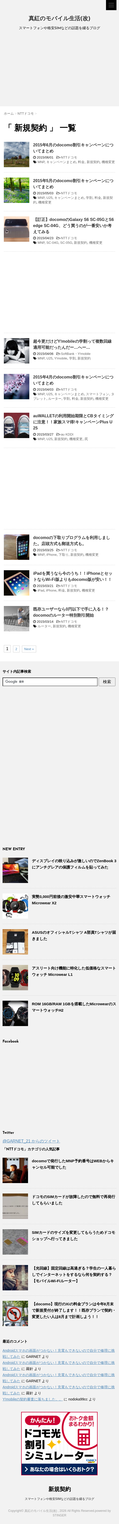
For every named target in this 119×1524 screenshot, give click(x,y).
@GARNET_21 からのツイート (31, 1141)
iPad (41, 590)
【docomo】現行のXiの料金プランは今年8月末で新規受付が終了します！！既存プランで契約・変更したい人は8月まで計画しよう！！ (74, 1310)
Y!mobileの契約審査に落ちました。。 (33, 1399)
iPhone (51, 555)
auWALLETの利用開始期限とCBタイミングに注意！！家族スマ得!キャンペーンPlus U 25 (73, 422)
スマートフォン (97, 394)
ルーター (54, 399)
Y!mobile (60, 358)
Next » (29, 649)
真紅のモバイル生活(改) (59, 19)
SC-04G (52, 243)
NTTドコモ (69, 157)
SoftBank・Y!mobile (75, 354)
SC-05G (66, 243)
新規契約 (93, 162)
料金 (81, 162)
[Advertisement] (59, 69)
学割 (89, 198)
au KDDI (67, 434)
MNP (41, 162)
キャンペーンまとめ (61, 162)
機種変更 (108, 162)
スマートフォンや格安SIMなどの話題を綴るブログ (59, 1499)
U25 (49, 198)
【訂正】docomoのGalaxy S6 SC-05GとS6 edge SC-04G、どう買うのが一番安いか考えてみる (73, 225)
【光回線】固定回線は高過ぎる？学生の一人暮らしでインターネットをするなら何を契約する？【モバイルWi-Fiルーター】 (74, 1274)
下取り (64, 555)
